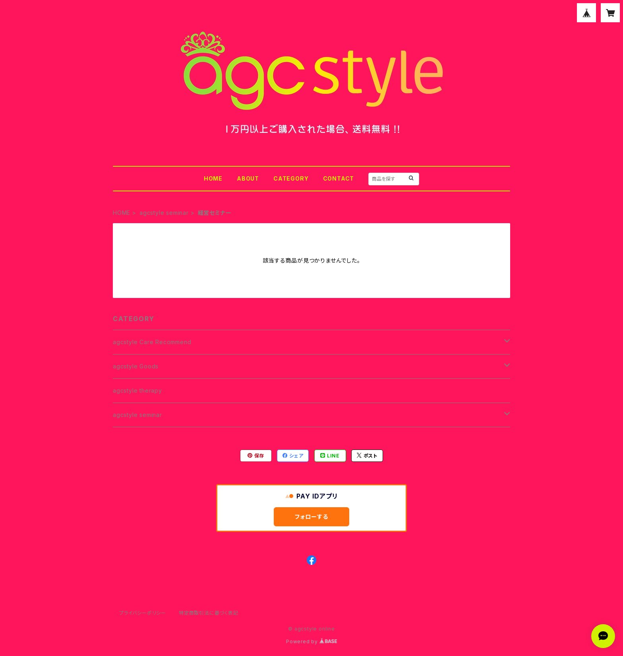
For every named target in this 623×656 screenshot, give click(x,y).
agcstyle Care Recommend (152, 342)
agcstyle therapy (137, 390)
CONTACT (338, 178)
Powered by (311, 641)
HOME (213, 178)
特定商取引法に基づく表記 (208, 613)
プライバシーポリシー (142, 613)
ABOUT (248, 178)
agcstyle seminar (164, 212)
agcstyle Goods (136, 366)
